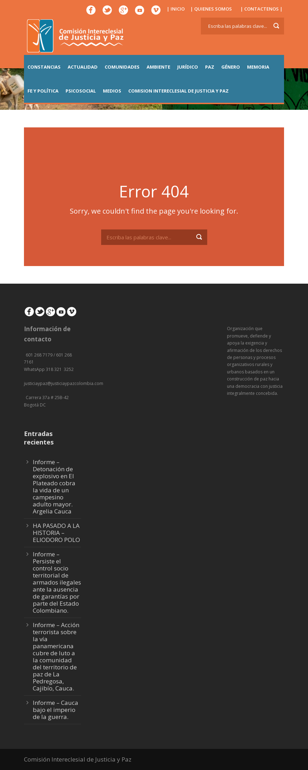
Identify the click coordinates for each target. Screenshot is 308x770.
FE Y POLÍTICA (42, 91)
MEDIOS (112, 91)
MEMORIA (258, 67)
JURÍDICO (187, 67)
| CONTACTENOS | (261, 9)
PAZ (209, 67)
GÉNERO (230, 67)
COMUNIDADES (122, 67)
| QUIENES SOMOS (211, 9)
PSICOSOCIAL (81, 91)
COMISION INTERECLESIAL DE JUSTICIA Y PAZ (178, 91)
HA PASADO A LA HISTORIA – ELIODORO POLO (56, 533)
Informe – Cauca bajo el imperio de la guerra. (55, 710)
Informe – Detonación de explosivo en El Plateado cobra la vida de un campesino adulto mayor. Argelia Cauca (54, 486)
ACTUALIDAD (83, 67)
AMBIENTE (158, 67)
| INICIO (176, 9)
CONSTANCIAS (44, 67)
